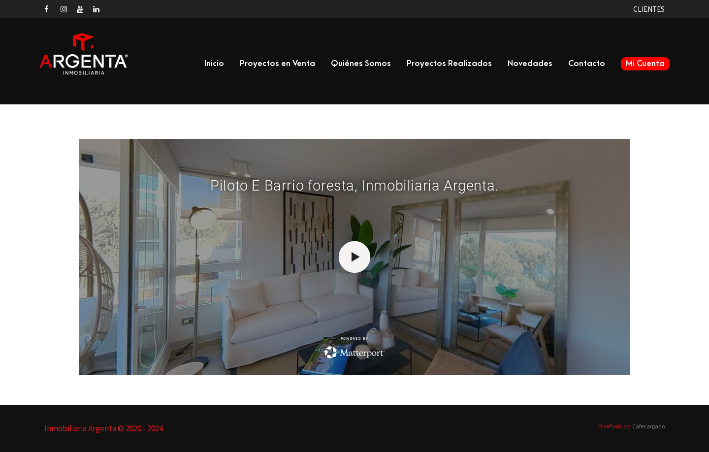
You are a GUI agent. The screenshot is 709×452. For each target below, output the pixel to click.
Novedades (530, 63)
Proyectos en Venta (277, 63)
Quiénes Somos (361, 63)
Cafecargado (648, 426)
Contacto (586, 63)
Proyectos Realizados (449, 63)
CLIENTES (649, 9)
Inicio (214, 63)
